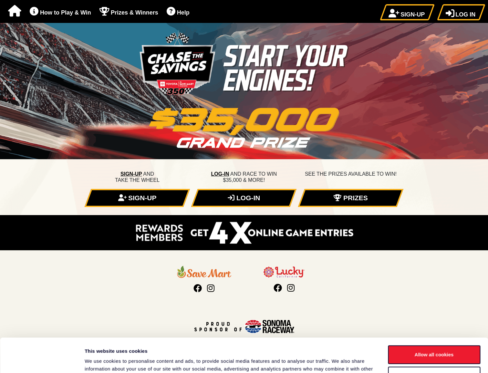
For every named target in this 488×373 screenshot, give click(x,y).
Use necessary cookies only (434, 341)
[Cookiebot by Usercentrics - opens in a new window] (42, 360)
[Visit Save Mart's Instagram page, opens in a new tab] (210, 288)
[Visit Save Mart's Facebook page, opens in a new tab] (197, 288)
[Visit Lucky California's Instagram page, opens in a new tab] (291, 288)
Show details (100, 360)
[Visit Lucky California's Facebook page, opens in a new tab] (278, 288)
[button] (407, 12)
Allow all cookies (434, 320)
